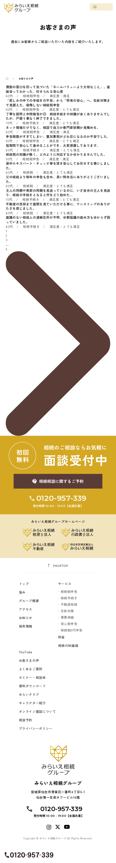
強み (22, 592)
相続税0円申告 (72, 630)
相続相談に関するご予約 (61, 481)
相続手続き (69, 598)
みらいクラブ (29, 694)
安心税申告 (69, 623)
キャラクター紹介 (32, 703)
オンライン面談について (37, 711)
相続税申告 (69, 591)
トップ (24, 584)
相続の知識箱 (68, 645)
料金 (61, 637)
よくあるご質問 (30, 669)
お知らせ (25, 618)
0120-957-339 (58, 501)
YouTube (25, 652)
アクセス (25, 609)
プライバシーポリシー (36, 728)
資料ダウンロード (32, 686)
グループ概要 (29, 601)
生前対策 (67, 611)
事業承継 (67, 617)
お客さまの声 (29, 660)
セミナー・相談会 (32, 677)
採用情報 (25, 626)
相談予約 (25, 720)
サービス (64, 584)
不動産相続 (69, 604)
